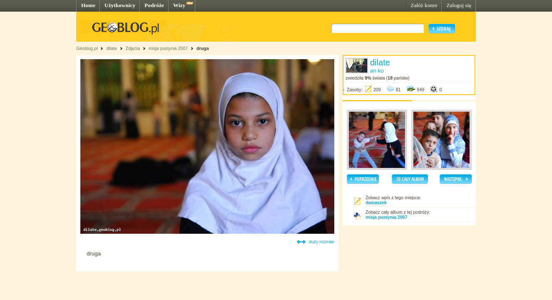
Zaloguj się (458, 5)
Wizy (179, 5)
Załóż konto (423, 5)
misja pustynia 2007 (168, 48)
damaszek (376, 202)
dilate (111, 48)
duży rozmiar (321, 241)
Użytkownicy (119, 5)
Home (88, 5)
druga (202, 48)
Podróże (154, 5)
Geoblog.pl (87, 48)
